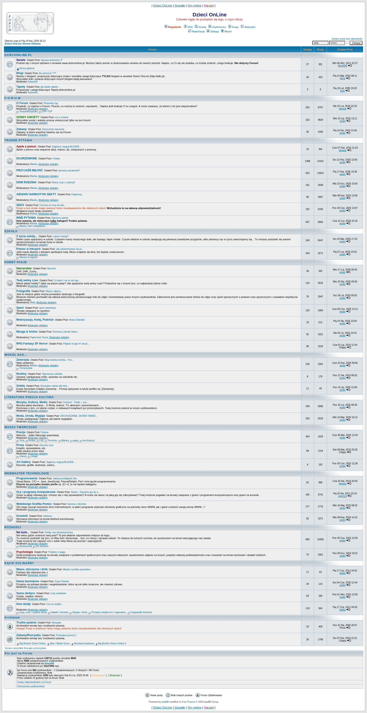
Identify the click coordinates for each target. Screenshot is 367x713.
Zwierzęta (22, 359)
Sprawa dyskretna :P (51, 60)
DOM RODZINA (26, 182)
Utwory (22, 456)
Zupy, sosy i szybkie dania (33, 612)
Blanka (33, 164)
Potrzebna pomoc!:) (66, 635)
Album (226, 31)
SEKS (20, 205)
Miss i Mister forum (60, 643)
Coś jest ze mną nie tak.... (52, 205)
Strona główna (26, 68)
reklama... (48, 516)
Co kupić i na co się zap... (67, 280)
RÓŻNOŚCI (12, 527)
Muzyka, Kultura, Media (32, 402)
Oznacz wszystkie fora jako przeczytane (25, 648)
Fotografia (23, 291)
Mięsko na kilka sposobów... (77, 569)
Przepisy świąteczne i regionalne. (109, 612)
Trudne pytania (26, 622)
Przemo (191, 702)
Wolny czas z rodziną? (63, 182)
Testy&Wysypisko (28, 111)
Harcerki (51, 268)
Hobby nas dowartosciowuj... (59, 532)
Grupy (233, 27)
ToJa (21, 440)
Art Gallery (23, 462)
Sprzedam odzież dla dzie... (54, 386)
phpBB (165, 702)
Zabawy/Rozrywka (28, 635)
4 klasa (56, 158)
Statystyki (248, 27)
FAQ (188, 27)
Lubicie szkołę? (61, 236)
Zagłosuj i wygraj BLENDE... (66, 146)
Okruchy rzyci (46, 445)
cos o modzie (62, 117)
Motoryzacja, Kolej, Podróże (35, 319)
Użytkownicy (217, 27)
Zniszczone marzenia (53, 129)
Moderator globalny (38, 109)
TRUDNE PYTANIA (18, 140)
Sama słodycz (25, 593)
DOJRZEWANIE (26, 158)
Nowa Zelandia (77, 320)
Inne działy (23, 604)
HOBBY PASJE (15, 262)
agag (75, 440)
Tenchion (52, 440)
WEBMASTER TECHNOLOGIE (26, 473)
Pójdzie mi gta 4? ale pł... (76, 343)
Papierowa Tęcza (39, 337)
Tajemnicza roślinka (52, 374)
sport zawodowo (47, 308)
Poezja (20, 432)
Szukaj (200, 27)
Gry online (195, 5)
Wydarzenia (25, 546)
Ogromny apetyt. (60, 218)
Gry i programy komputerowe (35, 492)
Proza (20, 445)
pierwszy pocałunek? (69, 170)
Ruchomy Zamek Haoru (65, 331)
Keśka (32, 440)
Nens (342, 78)
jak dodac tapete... (50, 87)
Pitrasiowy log (51, 103)
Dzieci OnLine (162, 5)
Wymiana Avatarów (84, 643)
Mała (32, 302)
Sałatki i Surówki (59, 612)
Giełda (20, 385)
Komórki (22, 516)
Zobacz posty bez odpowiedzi (347, 39)
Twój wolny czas (27, 280)
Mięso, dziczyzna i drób (32, 569)
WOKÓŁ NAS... (15, 354)
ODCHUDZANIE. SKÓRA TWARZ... (78, 416)
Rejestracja (196, 31)
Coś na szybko (54, 604)
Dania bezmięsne (27, 581)
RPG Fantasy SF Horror (32, 343)
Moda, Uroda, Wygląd (30, 415)
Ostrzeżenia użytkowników (31, 686)
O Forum (22, 103)
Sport (20, 307)
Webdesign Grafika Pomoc (34, 504)
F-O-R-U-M (12, 98)
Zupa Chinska (62, 581)
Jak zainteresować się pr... (69, 249)
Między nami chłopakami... (33, 226)
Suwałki (179, 5)
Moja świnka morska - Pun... (59, 360)
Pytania (44, 432)
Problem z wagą (56, 552)
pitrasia (342, 108)
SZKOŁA (10, 231)
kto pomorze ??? (47, 73)
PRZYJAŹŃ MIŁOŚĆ (29, 170)
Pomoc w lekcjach (28, 249)
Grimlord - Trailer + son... (76, 402)
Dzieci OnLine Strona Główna (22, 43)
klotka (343, 573)
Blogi (19, 73)
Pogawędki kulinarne (141, 612)
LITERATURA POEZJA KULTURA (29, 397)
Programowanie (26, 478)
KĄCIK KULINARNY (19, 563)
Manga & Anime (26, 331)
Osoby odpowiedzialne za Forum (34, 682)
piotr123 (342, 496)
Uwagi (34, 456)
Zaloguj (213, 31)
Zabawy (21, 129)
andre (343, 121)
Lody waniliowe (58, 593)
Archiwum (12, 617)
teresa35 (49, 663)
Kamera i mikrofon (76, 504)
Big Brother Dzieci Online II (112, 643)
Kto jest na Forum (19, 653)
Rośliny (21, 373)
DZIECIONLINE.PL (18, 55)
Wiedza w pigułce (28, 257)
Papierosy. (77, 194)
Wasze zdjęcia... (53, 291)
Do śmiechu (42, 546)
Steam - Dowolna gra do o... (85, 492)
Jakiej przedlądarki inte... (66, 478)
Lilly (41, 440)
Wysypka (56, 622)
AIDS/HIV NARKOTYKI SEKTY (36, 194)
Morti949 (342, 65)
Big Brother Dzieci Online (32, 643)
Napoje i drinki (79, 612)
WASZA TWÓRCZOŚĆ (20, 427)
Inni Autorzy (89, 440)
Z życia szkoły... (26, 236)
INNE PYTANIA (26, 217)
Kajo (342, 91)
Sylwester (33, 81)
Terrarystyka (25, 368)
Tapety (20, 86)
